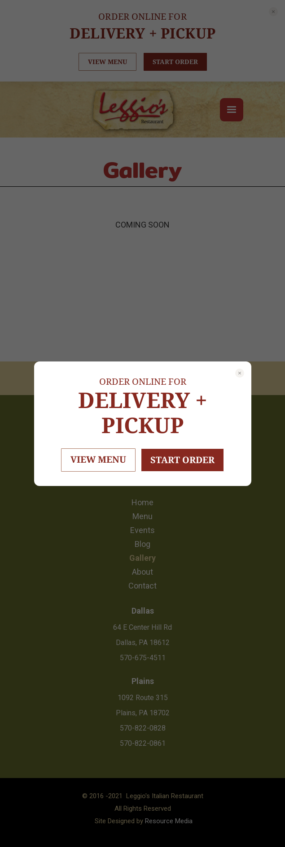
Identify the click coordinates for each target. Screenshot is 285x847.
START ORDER (182, 460)
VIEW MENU (98, 459)
